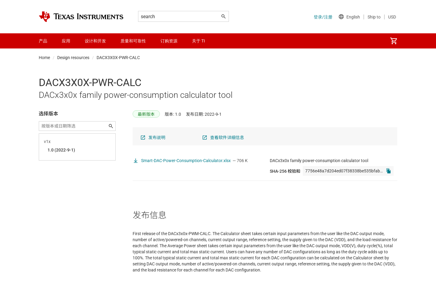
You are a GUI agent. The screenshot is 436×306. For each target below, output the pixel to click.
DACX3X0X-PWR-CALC (118, 57)
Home (44, 57)
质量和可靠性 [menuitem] (133, 40)
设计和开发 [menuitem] (95, 40)
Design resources (73, 57)
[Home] (81, 16)
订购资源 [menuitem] (168, 40)
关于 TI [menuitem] (198, 40)
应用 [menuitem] (66, 40)
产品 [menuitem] (43, 40)
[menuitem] (394, 40)
